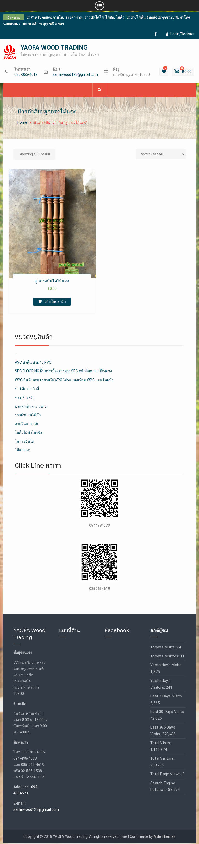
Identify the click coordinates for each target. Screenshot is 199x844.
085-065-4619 (26, 74)
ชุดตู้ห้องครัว (25, 398)
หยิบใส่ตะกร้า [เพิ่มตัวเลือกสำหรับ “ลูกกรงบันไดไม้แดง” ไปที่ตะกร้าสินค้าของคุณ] (55, 302)
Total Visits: (160, 743)
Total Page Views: (166, 774)
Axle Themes (164, 837)
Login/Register (180, 34)
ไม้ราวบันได (24, 442)
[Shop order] (161, 154)
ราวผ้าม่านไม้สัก (28, 415)
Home (22, 123)
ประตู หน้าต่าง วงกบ (31, 406)
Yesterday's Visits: (166, 665)
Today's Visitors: (165, 656)
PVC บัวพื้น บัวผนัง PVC (33, 363)
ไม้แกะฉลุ (22, 450)
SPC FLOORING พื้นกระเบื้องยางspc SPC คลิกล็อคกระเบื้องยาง (63, 371)
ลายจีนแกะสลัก (27, 424)
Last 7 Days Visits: (166, 696)
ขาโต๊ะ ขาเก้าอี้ (27, 389)
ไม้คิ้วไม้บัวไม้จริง (28, 433)
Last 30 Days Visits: (167, 712)
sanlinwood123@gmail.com (75, 74)
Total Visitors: (162, 758)
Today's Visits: (163, 647)
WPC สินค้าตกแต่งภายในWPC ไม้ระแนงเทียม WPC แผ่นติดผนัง (64, 380)
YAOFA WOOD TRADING (54, 47)
